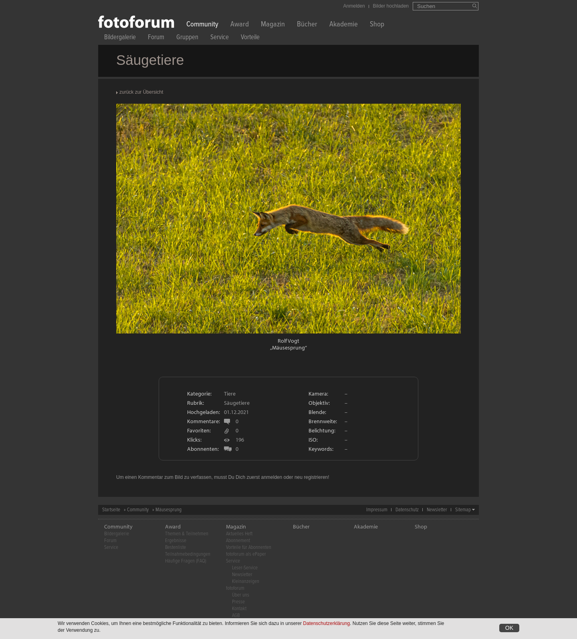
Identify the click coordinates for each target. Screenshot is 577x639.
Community (202, 25)
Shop (377, 25)
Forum (156, 38)
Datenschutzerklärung (326, 624)
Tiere (230, 393)
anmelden (271, 477)
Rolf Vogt (288, 340)
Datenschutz (407, 509)
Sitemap (463, 509)
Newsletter (437, 509)
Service (219, 38)
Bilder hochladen (391, 6)
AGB (236, 615)
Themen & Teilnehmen (186, 533)
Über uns (240, 595)
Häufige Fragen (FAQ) (185, 561)
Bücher (307, 25)
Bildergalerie (120, 38)
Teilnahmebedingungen (187, 554)
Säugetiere (237, 402)
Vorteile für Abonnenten (248, 547)
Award (239, 25)
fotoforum (235, 588)
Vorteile (250, 38)
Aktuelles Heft (239, 533)
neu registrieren (311, 477)
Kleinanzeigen (245, 581)
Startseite (111, 509)
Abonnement (238, 540)
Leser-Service (245, 568)
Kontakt (239, 608)
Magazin (273, 25)
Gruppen (187, 38)
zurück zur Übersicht (141, 92)
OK (509, 628)
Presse (238, 602)
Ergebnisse (175, 540)
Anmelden (354, 6)
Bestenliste (175, 547)
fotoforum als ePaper (246, 554)
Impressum (376, 509)
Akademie (343, 25)
